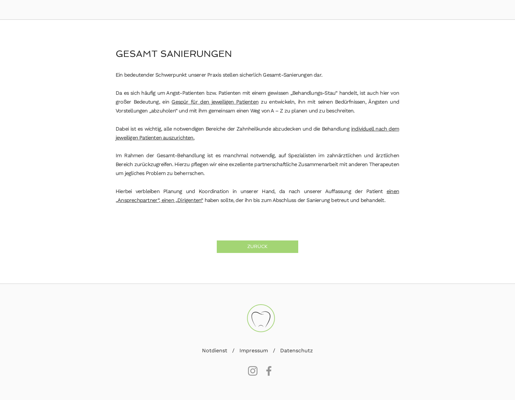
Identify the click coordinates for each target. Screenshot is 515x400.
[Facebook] (268, 370)
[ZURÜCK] (257, 246)
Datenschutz (296, 350)
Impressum (253, 350)
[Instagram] (252, 370)
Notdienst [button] (215, 350)
